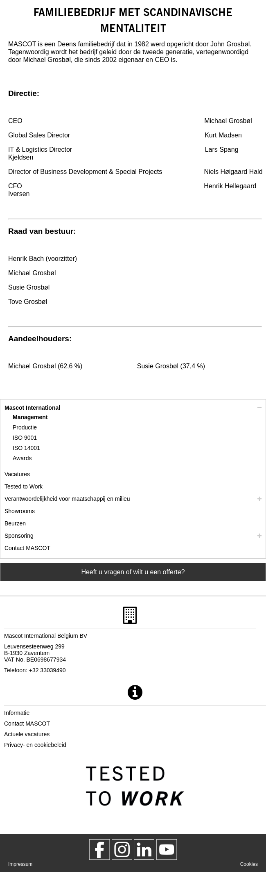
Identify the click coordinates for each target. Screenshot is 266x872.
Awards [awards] (22, 458)
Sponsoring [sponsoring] (19, 535)
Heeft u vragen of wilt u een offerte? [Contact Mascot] (133, 571)
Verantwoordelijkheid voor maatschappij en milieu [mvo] (67, 498)
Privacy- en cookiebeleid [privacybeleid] (35, 745)
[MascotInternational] (166, 849)
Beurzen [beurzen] (15, 523)
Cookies (249, 864)
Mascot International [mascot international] (32, 407)
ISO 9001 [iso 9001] (25, 437)
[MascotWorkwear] (99, 849)
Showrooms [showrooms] (20, 511)
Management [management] (30, 417)
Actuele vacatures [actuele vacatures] (27, 734)
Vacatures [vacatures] (17, 474)
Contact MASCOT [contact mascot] (27, 548)
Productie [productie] (25, 427)
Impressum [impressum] (20, 864)
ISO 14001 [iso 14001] (26, 448)
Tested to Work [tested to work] (24, 486)
